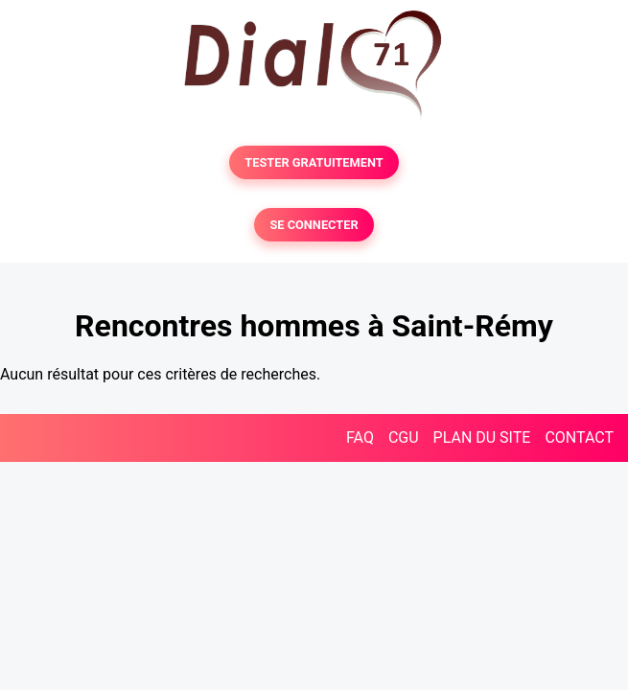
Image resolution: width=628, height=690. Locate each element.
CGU (403, 437)
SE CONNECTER (313, 225)
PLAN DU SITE (482, 437)
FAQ (360, 437)
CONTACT (579, 437)
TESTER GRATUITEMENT (314, 162)
